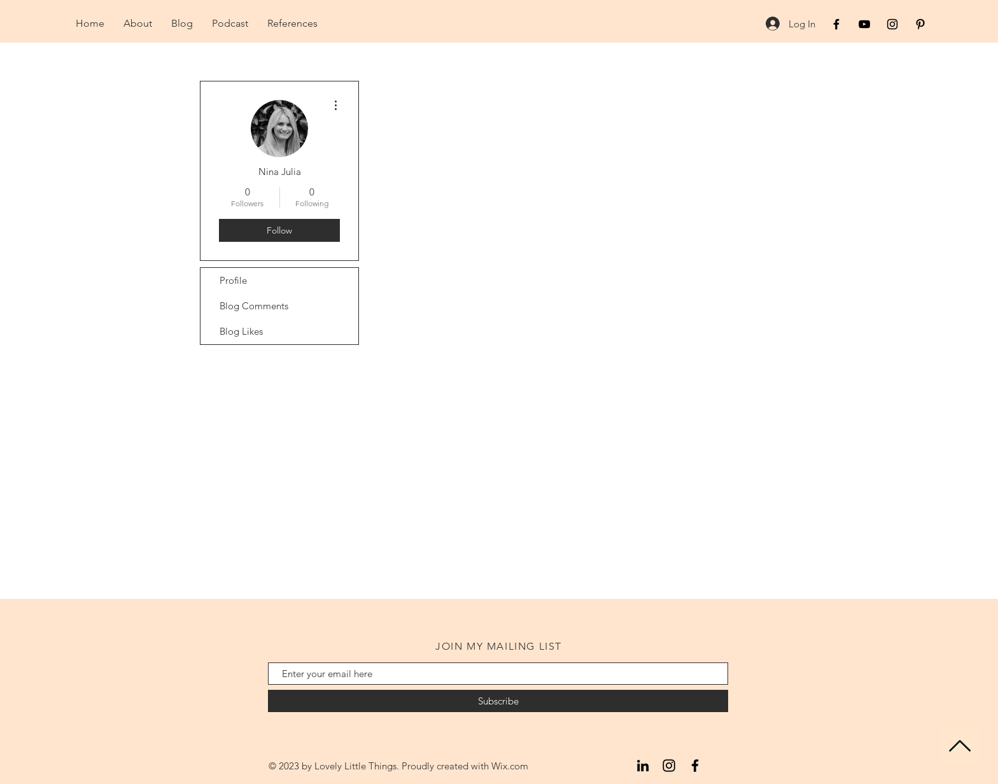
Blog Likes (241, 331)
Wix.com (509, 766)
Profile (233, 280)
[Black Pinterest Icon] (920, 24)
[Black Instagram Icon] (892, 24)
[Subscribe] (498, 701)
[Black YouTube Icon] (864, 24)
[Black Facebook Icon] (836, 24)
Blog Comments (254, 306)
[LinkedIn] (643, 765)
